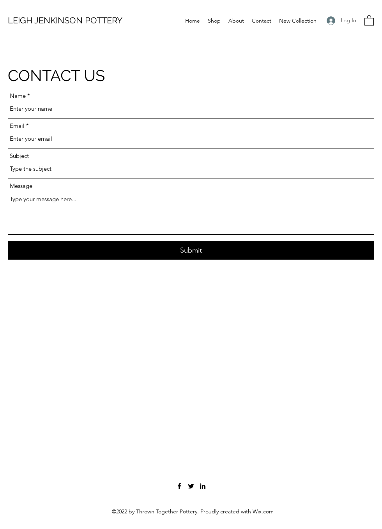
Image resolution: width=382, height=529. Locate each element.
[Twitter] (191, 486)
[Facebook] (179, 486)
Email (17, 126)
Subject (19, 156)
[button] (369, 20)
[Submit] (191, 250)
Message (21, 186)
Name (18, 96)
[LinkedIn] (203, 486)
